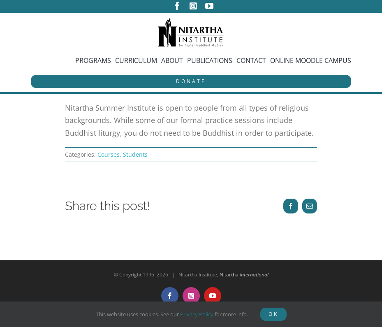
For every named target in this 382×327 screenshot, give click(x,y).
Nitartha (244, 274)
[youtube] (209, 6)
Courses (108, 154)
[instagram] (193, 6)
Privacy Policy (196, 314)
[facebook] (177, 6)
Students (135, 154)
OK (273, 314)
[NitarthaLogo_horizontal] (191, 21)
